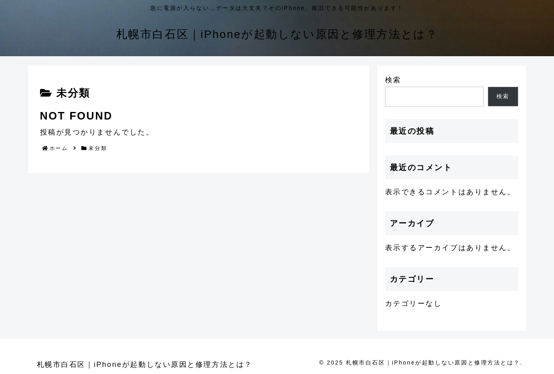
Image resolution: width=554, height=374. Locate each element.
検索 (393, 80)
